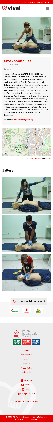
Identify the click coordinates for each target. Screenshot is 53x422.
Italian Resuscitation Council (26, 402)
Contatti (26, 364)
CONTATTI (45, 2)
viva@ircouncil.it (26, 394)
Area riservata (26, 355)
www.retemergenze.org (23, 120)
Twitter (26, 389)
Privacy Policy (26, 368)
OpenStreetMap (35, 158)
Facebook (26, 380)
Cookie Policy (26, 372)
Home (26, 350)
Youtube (26, 385)
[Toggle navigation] (47, 8)
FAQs (38, 2)
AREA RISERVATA (28, 2)
